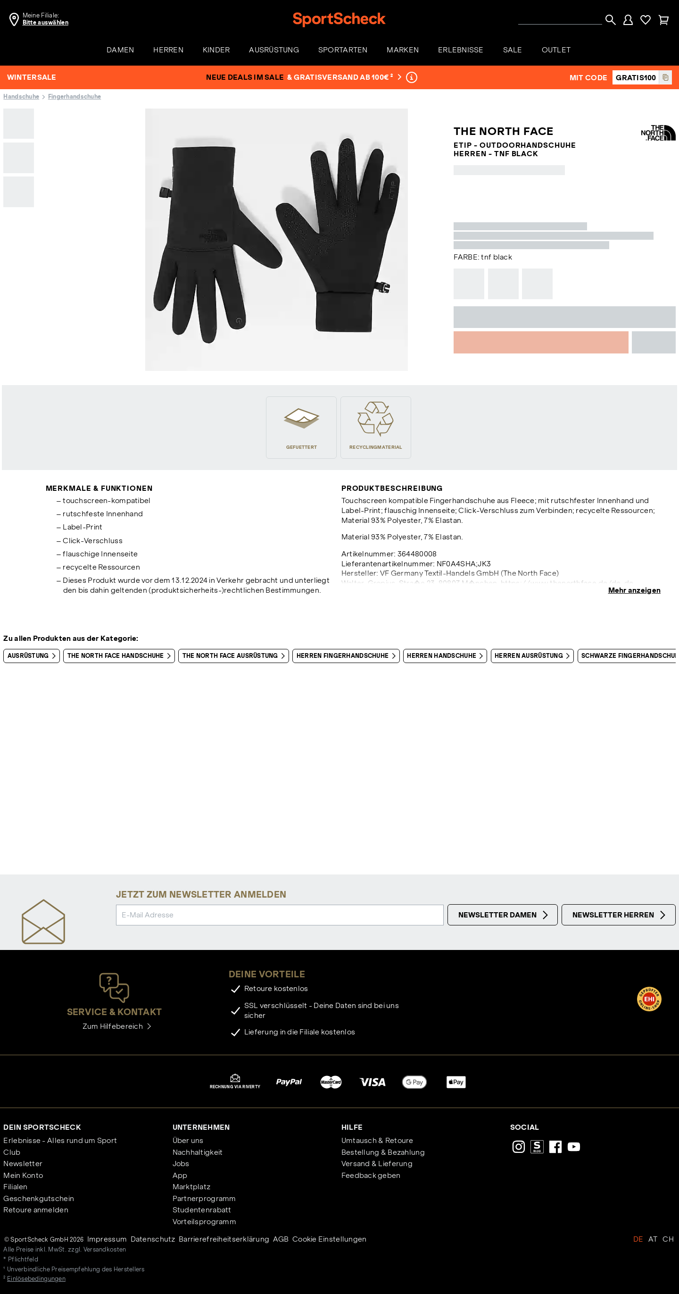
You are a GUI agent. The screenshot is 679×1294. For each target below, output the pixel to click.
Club (11, 1152)
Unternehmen (201, 1127)
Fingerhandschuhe (74, 96)
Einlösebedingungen (36, 1279)
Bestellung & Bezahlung (383, 1152)
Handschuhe (21, 96)
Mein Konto (23, 1175)
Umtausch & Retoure (377, 1140)
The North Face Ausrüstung (235, 656)
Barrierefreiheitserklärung (224, 1239)
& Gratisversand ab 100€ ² (345, 77)
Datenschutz (153, 1239)
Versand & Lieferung (377, 1164)
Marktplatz (192, 1187)
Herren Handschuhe (447, 656)
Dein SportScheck (42, 1127)
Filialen (15, 1187)
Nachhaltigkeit (198, 1152)
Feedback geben (371, 1175)
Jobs (181, 1164)
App (180, 1175)
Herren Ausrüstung (534, 656)
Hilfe (352, 1127)
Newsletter (22, 1164)
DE (638, 1239)
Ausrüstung (33, 656)
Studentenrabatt (202, 1210)
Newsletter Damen (504, 915)
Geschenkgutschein (38, 1198)
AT (653, 1239)
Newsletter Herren (620, 915)
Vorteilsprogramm (204, 1222)
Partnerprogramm (204, 1198)
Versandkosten (104, 1249)
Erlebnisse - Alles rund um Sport (60, 1140)
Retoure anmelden (35, 1210)
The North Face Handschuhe (120, 656)
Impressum (107, 1239)
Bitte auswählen (45, 22)
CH (668, 1239)
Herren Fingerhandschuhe (348, 656)
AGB (281, 1239)
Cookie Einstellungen (329, 1239)
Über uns (188, 1140)
